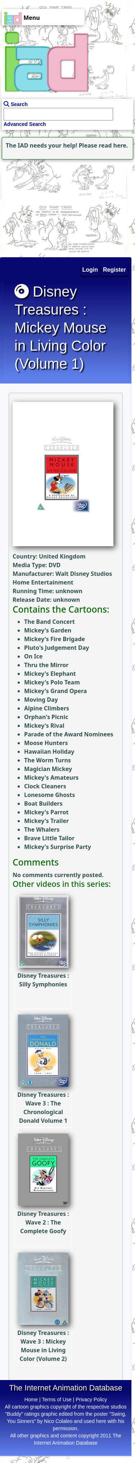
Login (90, 270)
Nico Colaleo (58, 1421)
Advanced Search (25, 124)
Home (31, 1399)
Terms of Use (56, 1399)
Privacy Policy (91, 1399)
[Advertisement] (45, 206)
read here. (113, 145)
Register (114, 270)
